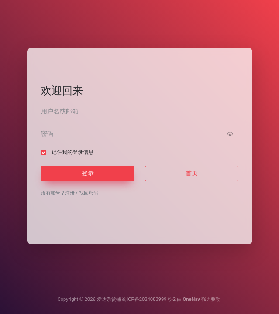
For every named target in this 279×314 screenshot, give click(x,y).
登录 (88, 173)
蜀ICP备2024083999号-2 (149, 299)
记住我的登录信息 (72, 152)
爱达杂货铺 (109, 299)
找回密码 (88, 193)
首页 (192, 173)
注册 (70, 193)
